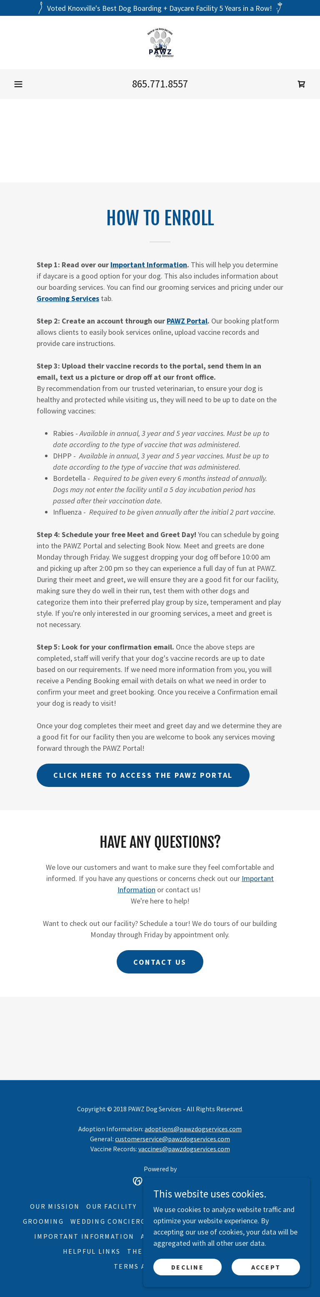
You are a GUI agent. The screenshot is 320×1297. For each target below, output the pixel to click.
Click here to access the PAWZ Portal (143, 775)
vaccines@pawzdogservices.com (184, 1149)
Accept (266, 1267)
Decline (187, 1267)
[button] (18, 84)
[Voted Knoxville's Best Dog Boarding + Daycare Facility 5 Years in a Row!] (160, 8)
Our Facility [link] (111, 1206)
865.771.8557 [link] (160, 83)
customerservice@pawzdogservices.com (172, 1139)
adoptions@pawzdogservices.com (193, 1129)
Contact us (160, 962)
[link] (160, 42)
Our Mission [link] (55, 1206)
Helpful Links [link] (92, 1251)
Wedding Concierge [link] (110, 1221)
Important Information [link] (84, 1236)
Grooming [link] (43, 1221)
